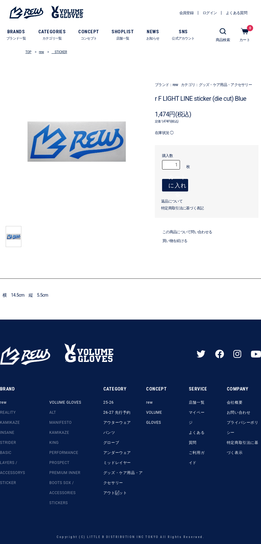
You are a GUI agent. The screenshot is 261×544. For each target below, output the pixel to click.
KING (54, 442)
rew (41, 52)
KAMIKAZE (10, 422)
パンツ (109, 432)
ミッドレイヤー (117, 463)
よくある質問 (196, 437)
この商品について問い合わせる (183, 235)
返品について (171, 204)
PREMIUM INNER (64, 473)
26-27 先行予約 (117, 412)
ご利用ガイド (196, 457)
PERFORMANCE (63, 452)
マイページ (196, 417)
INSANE (7, 432)
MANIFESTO (60, 422)
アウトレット (115, 493)
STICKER (59, 52)
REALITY (8, 412)
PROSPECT (59, 463)
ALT (52, 412)
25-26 (108, 402)
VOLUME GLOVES (65, 402)
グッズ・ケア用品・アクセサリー (225, 85)
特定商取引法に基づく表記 (182, 211)
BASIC (6, 452)
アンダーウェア (117, 452)
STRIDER (8, 442)
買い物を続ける (171, 244)
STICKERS (58, 503)
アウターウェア (117, 422)
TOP (28, 52)
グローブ (111, 442)
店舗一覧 (196, 402)
